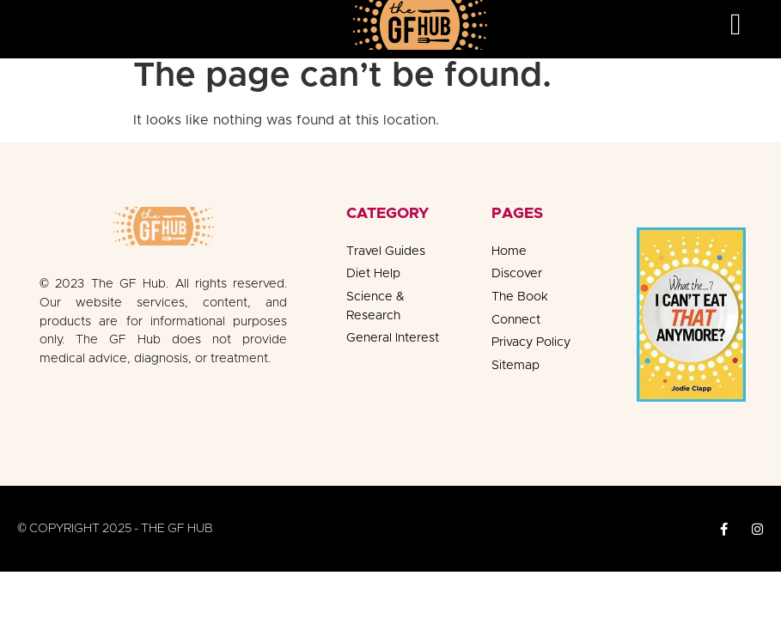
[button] (735, 24)
